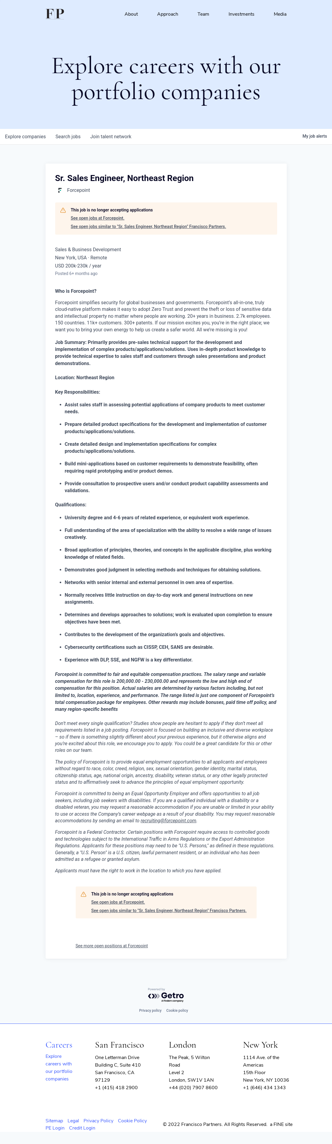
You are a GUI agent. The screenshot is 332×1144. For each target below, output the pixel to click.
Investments (242, 14)
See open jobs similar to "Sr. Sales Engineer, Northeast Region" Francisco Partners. (148, 226)
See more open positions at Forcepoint (112, 945)
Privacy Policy (98, 1120)
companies (25, 136)
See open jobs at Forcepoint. (98, 218)
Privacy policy (150, 1010)
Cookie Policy (132, 1120)
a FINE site (281, 1124)
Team (203, 14)
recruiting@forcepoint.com (168, 821)
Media (280, 14)
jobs (68, 136)
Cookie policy (177, 1010)
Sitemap (54, 1120)
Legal (73, 1120)
